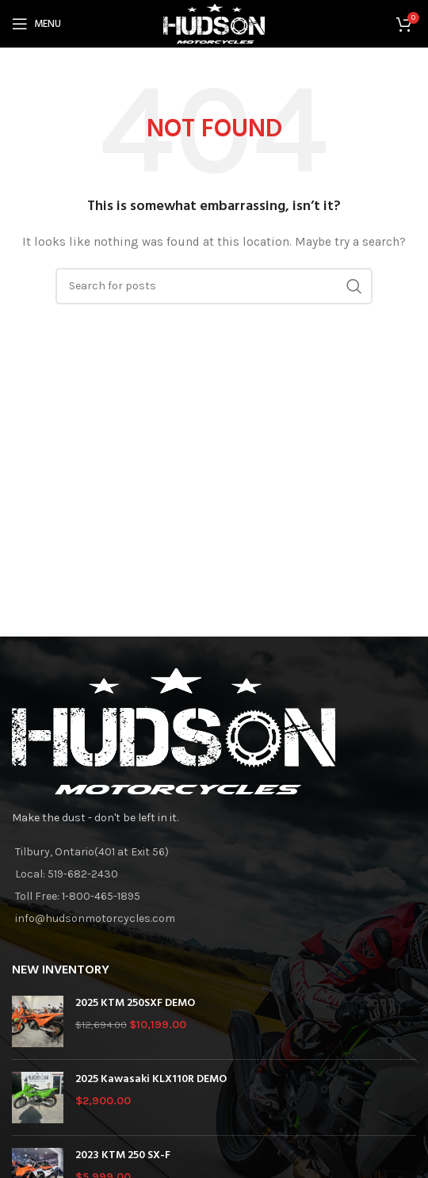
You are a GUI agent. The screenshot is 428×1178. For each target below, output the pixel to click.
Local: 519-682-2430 (66, 874)
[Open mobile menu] (36, 24)
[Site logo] (214, 22)
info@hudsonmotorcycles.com (95, 918)
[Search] (214, 286)
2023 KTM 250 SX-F (122, 1156)
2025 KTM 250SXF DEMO (135, 1004)
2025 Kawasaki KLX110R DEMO (151, 1080)
